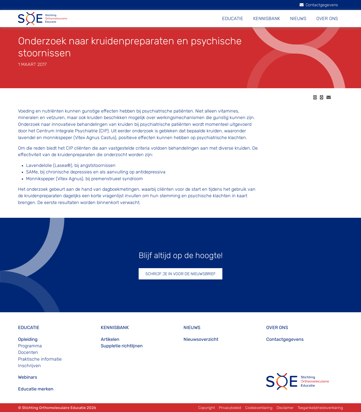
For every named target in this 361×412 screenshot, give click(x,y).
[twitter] (321, 97)
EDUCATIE (232, 18)
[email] (328, 97)
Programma (30, 345)
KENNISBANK (266, 18)
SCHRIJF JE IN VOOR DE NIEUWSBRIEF (180, 273)
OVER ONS (327, 18)
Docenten (28, 352)
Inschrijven (29, 365)
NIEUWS (298, 18)
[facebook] (315, 97)
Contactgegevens (319, 5)
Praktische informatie (40, 359)
